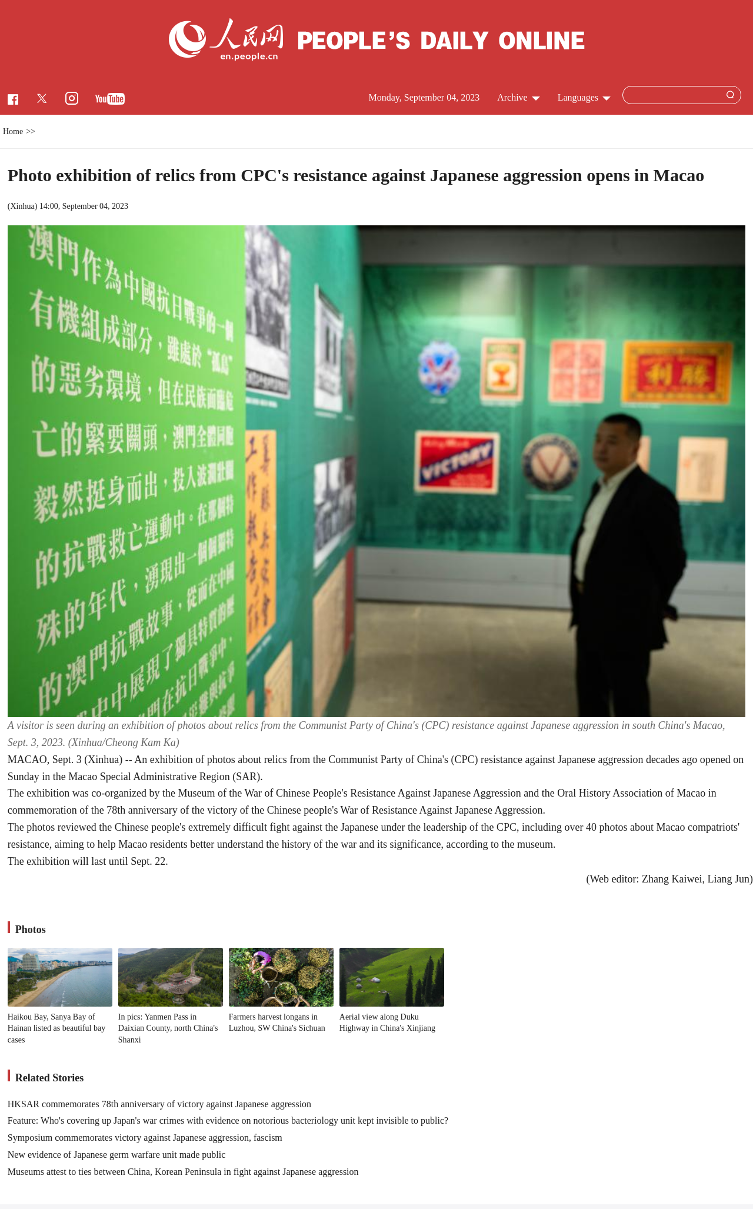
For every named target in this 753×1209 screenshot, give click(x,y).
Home (13, 131)
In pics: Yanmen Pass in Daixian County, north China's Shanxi (168, 1028)
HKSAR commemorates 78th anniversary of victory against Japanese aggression (159, 1104)
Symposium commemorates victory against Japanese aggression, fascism (145, 1138)
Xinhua (22, 206)
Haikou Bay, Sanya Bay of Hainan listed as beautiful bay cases (56, 1028)
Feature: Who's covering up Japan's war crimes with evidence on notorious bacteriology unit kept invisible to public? (228, 1120)
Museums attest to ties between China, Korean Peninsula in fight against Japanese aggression (183, 1172)
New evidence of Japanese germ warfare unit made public (117, 1155)
